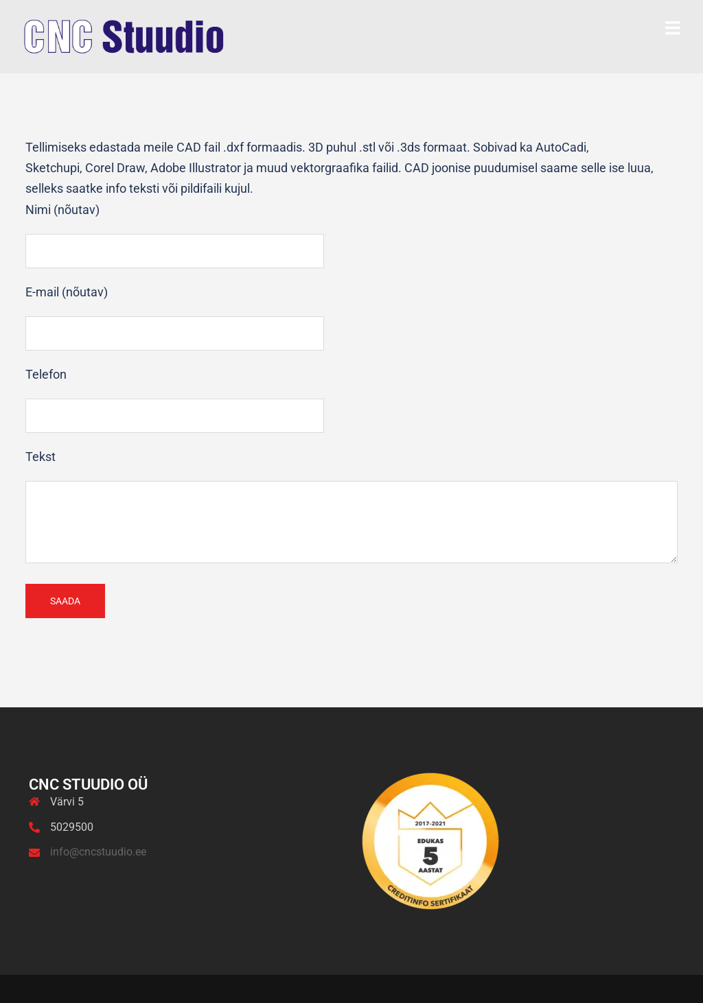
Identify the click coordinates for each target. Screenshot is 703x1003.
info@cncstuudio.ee (98, 851)
